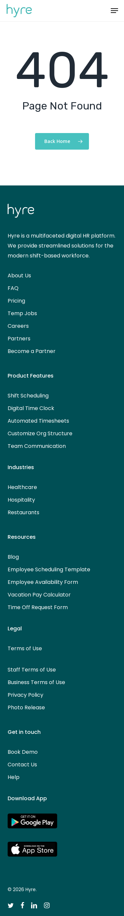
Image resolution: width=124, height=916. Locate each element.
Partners (19, 338)
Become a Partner (32, 351)
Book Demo (23, 752)
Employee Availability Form (43, 582)
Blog (13, 557)
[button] (114, 10)
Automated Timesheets (38, 421)
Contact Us (22, 764)
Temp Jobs (22, 313)
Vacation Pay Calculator (39, 595)
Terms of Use (25, 648)
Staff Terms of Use (32, 669)
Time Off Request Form (38, 607)
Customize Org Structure (40, 433)
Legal (15, 628)
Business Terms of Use (36, 682)
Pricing (16, 301)
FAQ (13, 288)
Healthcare (22, 487)
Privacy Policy (25, 695)
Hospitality (21, 500)
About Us (19, 275)
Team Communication (37, 446)
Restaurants (23, 512)
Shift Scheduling (28, 395)
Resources (22, 537)
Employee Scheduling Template (49, 569)
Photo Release (26, 707)
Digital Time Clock (31, 408)
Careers (18, 326)
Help (14, 777)
